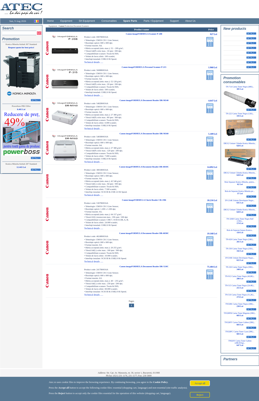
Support (174, 20)
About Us (190, 20)
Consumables (109, 20)
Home (50, 20)
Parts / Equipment (153, 20)
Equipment (66, 20)
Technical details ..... (93, 62)
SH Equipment (87, 20)
